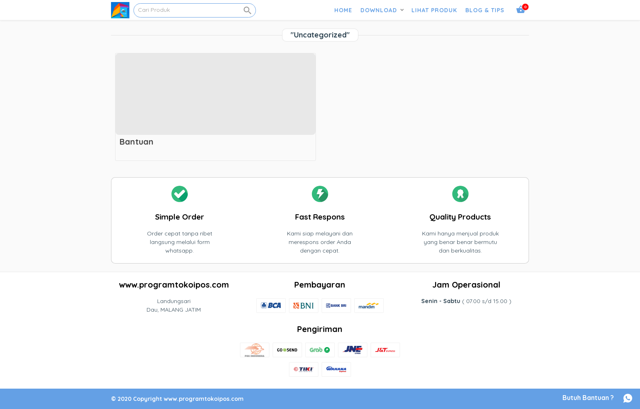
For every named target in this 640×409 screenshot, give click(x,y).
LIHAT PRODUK (434, 10)
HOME (343, 10)
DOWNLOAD (378, 10)
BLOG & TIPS (484, 10)
